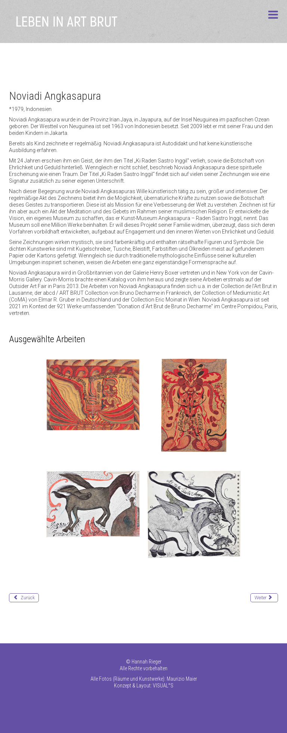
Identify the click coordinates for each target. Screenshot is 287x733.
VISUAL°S (163, 686)
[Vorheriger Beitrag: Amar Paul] (24, 597)
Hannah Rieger (146, 662)
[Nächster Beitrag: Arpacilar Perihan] (264, 597)
